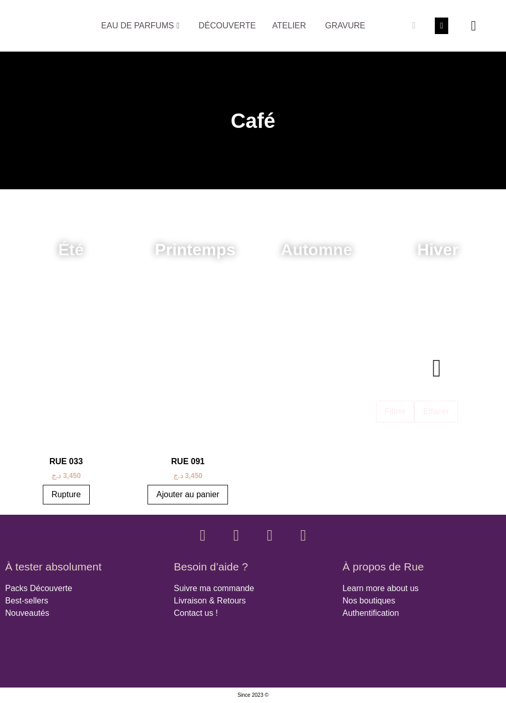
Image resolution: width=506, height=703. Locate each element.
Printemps (195, 249)
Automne (316, 249)
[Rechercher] (413, 26)
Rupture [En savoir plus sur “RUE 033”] (66, 494)
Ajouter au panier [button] (187, 494)
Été (71, 249)
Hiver (438, 249)
